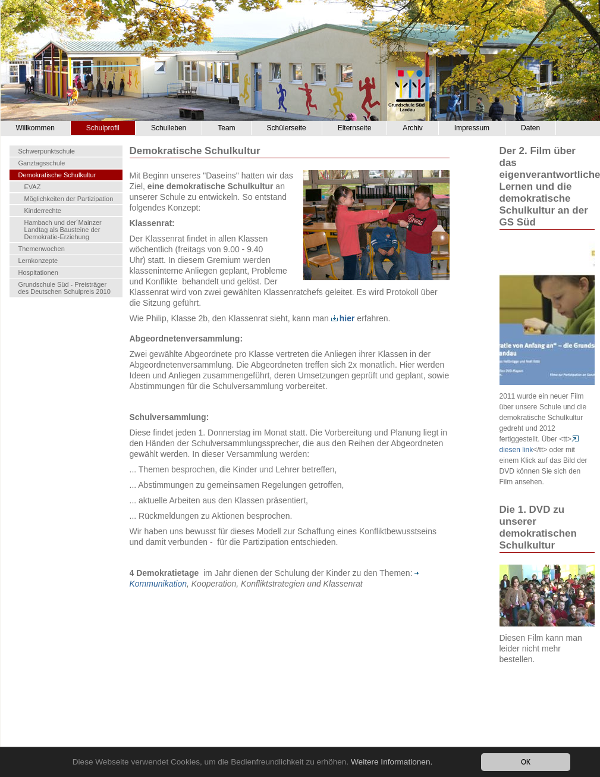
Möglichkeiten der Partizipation (69, 198)
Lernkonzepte (38, 260)
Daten (530, 128)
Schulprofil (103, 128)
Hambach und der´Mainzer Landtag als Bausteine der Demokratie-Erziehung (63, 229)
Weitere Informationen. (391, 761)
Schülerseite (286, 128)
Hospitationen (38, 272)
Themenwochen (41, 248)
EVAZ (32, 186)
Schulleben (168, 128)
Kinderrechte (42, 210)
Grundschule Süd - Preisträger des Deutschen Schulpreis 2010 (64, 288)
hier (343, 318)
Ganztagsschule (41, 163)
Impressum (471, 128)
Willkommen (35, 128)
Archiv (412, 128)
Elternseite (355, 128)
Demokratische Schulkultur (57, 174)
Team (226, 128)
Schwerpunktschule (46, 151)
